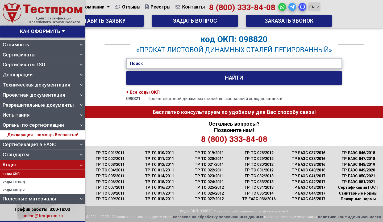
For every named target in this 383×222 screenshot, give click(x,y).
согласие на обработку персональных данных (218, 217)
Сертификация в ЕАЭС (42, 144)
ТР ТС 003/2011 (109, 164)
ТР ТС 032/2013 (258, 176)
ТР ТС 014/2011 (159, 176)
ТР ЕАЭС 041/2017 (308, 176)
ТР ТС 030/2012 (258, 164)
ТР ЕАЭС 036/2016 (259, 199)
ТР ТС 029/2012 (258, 159)
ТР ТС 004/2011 (109, 170)
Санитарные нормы (358, 193)
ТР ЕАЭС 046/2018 (358, 153)
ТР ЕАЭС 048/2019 (358, 164)
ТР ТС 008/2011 (109, 193)
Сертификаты (42, 55)
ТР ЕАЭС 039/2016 (308, 164)
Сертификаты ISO (42, 64)
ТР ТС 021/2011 (209, 164)
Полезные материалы (42, 199)
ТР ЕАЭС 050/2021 (358, 176)
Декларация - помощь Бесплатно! (42, 134)
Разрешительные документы (42, 105)
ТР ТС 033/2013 (258, 182)
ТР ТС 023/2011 (209, 176)
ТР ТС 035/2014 (258, 193)
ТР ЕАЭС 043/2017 (308, 187)
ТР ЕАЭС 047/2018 (358, 159)
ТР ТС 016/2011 (159, 187)
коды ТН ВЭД (14, 182)
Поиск (136, 63)
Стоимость (42, 45)
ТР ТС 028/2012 (258, 153)
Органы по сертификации (42, 125)
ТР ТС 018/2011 (159, 199)
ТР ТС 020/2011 (209, 159)
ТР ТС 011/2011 (159, 159)
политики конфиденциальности (349, 217)
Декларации (42, 75)
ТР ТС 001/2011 (109, 153)
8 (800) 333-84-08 (281, 9)
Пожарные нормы (358, 199)
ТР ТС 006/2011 (109, 182)
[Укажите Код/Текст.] (234, 63)
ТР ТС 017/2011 (159, 193)
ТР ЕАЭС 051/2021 (358, 182)
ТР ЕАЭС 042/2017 (308, 182)
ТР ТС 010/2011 (159, 153)
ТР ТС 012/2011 (159, 164)
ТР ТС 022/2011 (209, 170)
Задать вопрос (234, 23)
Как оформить (40, 31)
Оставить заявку (159, 23)
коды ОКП (11, 174)
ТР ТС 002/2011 (109, 159)
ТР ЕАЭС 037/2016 (308, 153)
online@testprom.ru (42, 215)
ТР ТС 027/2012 (209, 199)
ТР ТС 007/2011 (109, 187)
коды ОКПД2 (13, 190)
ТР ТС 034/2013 (258, 187)
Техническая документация (42, 85)
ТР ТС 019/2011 (209, 153)
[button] (322, 9)
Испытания (42, 115)
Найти (234, 78)
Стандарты (42, 154)
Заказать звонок (308, 23)
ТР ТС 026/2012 (209, 193)
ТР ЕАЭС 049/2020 (358, 170)
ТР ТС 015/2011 (159, 182)
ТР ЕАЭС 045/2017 (308, 199)
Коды (42, 165)
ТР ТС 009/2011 (109, 199)
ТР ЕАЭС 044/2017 (308, 193)
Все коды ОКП (143, 92)
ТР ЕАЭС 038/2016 (308, 159)
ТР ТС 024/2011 (209, 182)
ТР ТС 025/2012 (209, 187)
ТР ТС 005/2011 (109, 176)
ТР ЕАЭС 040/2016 (308, 170)
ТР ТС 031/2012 (258, 170)
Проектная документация (42, 95)
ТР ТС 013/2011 (159, 170)
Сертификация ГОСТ (358, 187)
